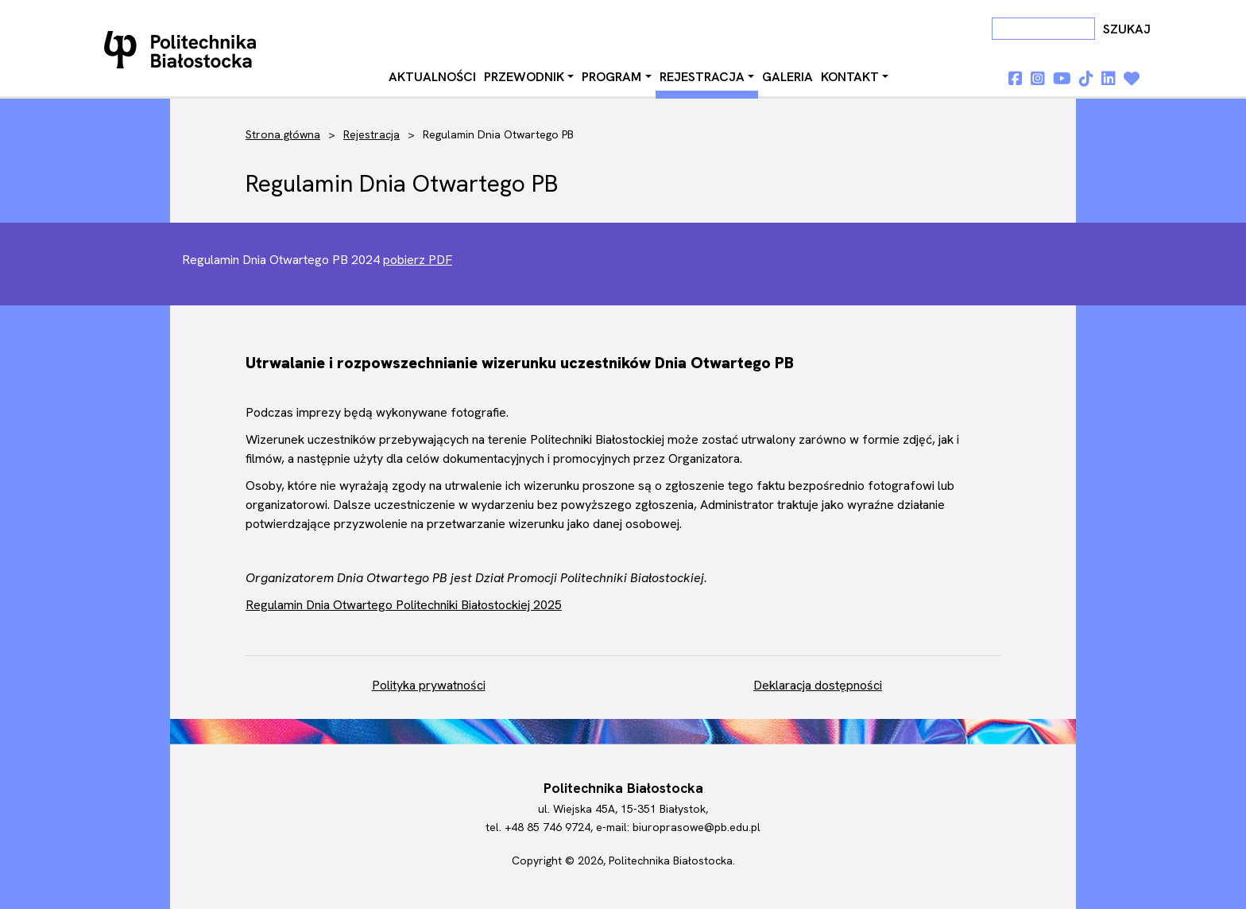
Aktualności (432, 76)
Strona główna (283, 134)
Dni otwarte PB (184, 49)
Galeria (787, 76)
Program (611, 76)
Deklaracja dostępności (817, 685)
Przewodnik (524, 76)
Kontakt (850, 76)
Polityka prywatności (429, 685)
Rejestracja (702, 76)
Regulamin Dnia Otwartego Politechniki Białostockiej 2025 (404, 604)
